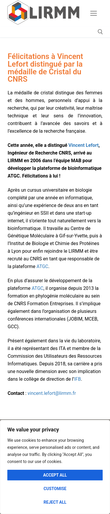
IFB (77, 379)
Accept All (55, 475)
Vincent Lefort (83, 145)
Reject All (55, 502)
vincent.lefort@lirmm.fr (52, 393)
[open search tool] (100, 32)
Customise (55, 488)
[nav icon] (93, 13)
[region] (55, 467)
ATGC (42, 266)
